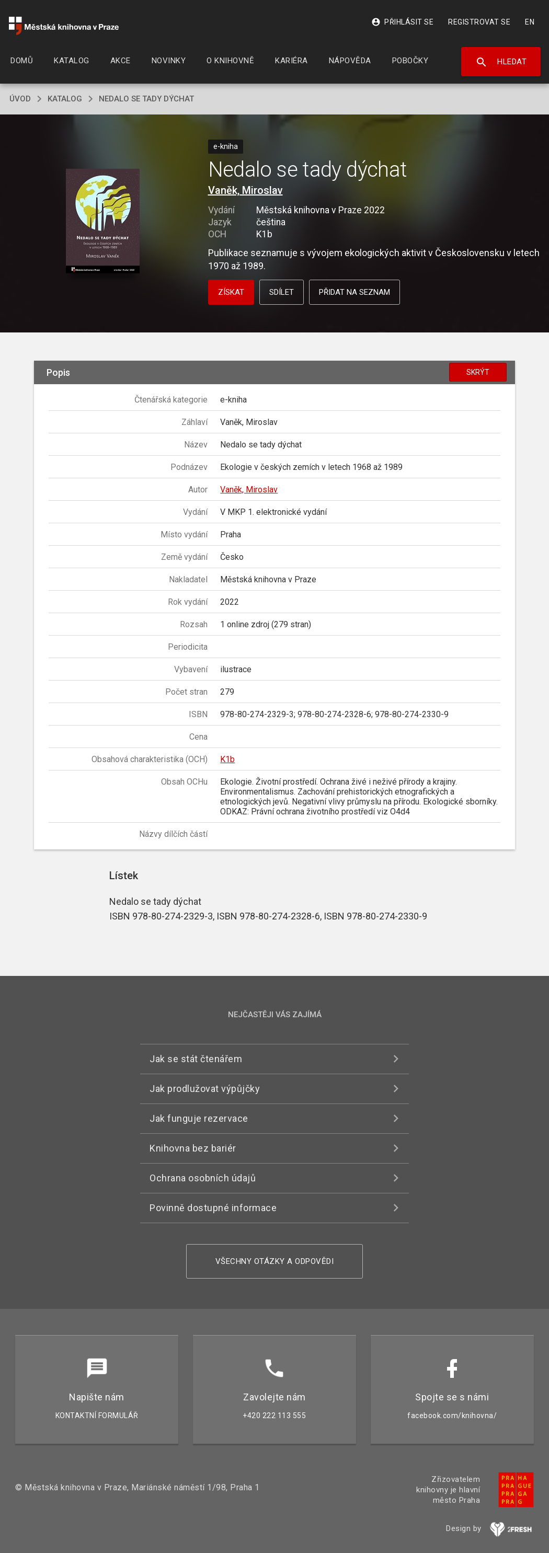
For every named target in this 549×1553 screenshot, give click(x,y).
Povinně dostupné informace (213, 1207)
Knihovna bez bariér (193, 1148)
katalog (65, 98)
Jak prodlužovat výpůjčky (205, 1088)
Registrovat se (479, 22)
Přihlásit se (402, 22)
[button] (102, 221)
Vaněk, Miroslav (245, 190)
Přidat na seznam (354, 292)
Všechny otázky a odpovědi (274, 1261)
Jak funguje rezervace (199, 1118)
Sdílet (281, 292)
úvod (20, 98)
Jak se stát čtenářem (196, 1058)
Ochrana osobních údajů (203, 1177)
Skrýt (477, 372)
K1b (227, 759)
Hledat (501, 62)
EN (529, 22)
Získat (231, 292)
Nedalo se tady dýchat (146, 98)
